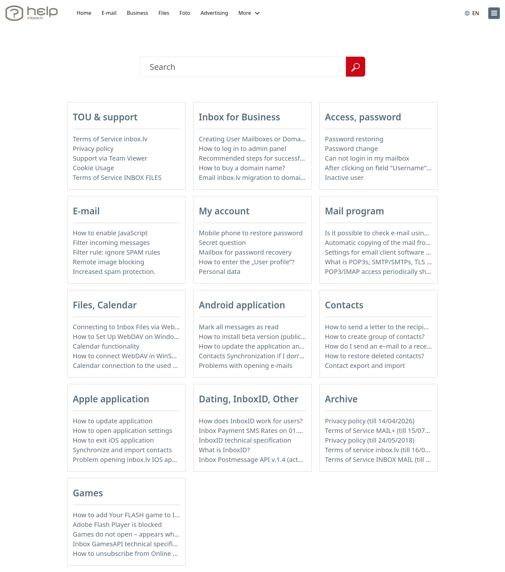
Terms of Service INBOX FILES (117, 177)
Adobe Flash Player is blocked (117, 524)
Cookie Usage (93, 168)
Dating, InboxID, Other (248, 399)
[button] (248, 13)
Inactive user (344, 177)
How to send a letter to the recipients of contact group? (408, 327)
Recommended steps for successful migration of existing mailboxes (300, 158)
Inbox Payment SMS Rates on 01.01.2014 (260, 430)
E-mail (109, 12)
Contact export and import (365, 365)
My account (224, 211)
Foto (184, 12)
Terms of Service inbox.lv (110, 139)
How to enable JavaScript (110, 233)
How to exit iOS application (113, 440)
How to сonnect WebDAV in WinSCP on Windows (145, 356)
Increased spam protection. (114, 271)
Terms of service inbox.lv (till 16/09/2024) (386, 449)
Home (84, 12)
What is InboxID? (224, 449)
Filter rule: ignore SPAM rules (116, 252)
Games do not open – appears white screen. (139, 534)
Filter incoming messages (111, 242)
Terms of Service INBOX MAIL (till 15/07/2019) (393, 459)
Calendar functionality (106, 346)
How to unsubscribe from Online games (133, 553)
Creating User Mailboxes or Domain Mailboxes (268, 139)
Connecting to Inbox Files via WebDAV (130, 327)
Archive (341, 399)
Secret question (222, 242)
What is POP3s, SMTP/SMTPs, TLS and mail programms (407, 262)
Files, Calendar (105, 305)
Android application (242, 305)
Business (137, 12)
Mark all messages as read (239, 327)
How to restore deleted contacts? (374, 356)
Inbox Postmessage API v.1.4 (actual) (254, 459)
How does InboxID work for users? (250, 421)
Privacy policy (93, 148)
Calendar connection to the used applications (141, 365)
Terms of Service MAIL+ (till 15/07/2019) (384, 430)
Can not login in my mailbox (367, 158)
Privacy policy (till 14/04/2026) (369, 421)
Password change (351, 148)
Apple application (111, 399)
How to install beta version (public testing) (262, 336)
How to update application (113, 421)
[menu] (494, 13)
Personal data (219, 271)
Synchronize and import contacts (122, 449)
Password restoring (354, 139)
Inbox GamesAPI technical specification (132, 543)
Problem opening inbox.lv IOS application (135, 459)
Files (163, 12)
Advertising (214, 12)
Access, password (363, 117)
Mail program (354, 211)
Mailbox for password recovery (245, 252)
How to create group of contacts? (375, 336)
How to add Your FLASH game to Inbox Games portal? (154, 515)
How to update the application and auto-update (270, 346)
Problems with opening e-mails (245, 365)
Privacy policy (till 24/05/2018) (369, 440)
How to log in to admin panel (242, 148)
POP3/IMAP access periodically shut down (388, 271)
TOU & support (105, 117)
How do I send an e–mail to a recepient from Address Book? (415, 346)
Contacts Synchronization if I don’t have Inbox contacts (281, 356)
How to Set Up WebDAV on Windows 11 (132, 336)
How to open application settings (122, 430)
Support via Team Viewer (110, 158)
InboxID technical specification (245, 440)
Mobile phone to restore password (251, 233)
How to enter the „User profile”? (246, 262)
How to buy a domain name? (242, 168)
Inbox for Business (239, 117)
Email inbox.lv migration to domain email (261, 177)
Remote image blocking (108, 262)
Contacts (344, 305)
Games (88, 493)
